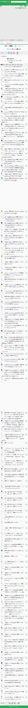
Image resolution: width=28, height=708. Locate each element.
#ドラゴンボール (9, 66)
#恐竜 (21, 64)
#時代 (20, 66)
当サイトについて (14, 706)
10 (17, 53)
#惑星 (14, 66)
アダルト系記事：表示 (21, 8)
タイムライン (9, 43)
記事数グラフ (20, 45)
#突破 (17, 66)
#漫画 (18, 64)
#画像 (12, 64)
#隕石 (15, 64)
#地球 (9, 49)
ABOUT (17, 6)
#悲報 (9, 64)
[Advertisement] (14, 24)
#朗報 (6, 64)
